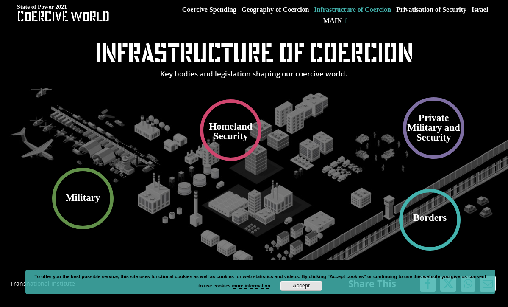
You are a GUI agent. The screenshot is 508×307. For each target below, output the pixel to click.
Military (83, 197)
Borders (430, 217)
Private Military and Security (433, 128)
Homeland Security (230, 131)
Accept (301, 286)
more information (251, 285)
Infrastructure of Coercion (254, 52)
